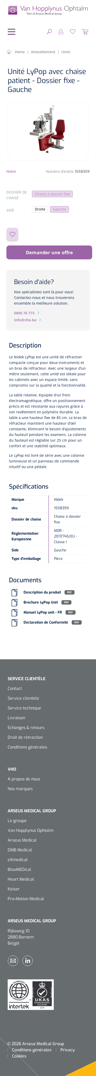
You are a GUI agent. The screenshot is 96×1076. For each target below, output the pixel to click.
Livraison (16, 718)
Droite (40, 209)
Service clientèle (23, 698)
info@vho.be (25, 319)
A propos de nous (24, 779)
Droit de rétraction (25, 737)
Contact (15, 688)
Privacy (67, 1050)
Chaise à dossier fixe (52, 194)
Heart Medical (21, 879)
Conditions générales (27, 747)
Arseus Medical (22, 840)
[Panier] (82, 31)
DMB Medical (20, 850)
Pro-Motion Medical (26, 898)
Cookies (19, 1056)
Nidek (11, 171)
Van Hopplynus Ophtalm (31, 830)
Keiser (14, 889)
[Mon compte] (57, 31)
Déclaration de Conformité (46, 622)
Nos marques (20, 788)
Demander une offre (49, 252)
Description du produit (42, 592)
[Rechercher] (49, 31)
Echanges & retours (26, 727)
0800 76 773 (24, 313)
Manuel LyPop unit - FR (43, 612)
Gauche (59, 209)
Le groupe (17, 820)
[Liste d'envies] (69, 31)
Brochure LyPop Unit (41, 602)
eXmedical (18, 859)
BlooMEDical (19, 869)
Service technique (24, 708)
